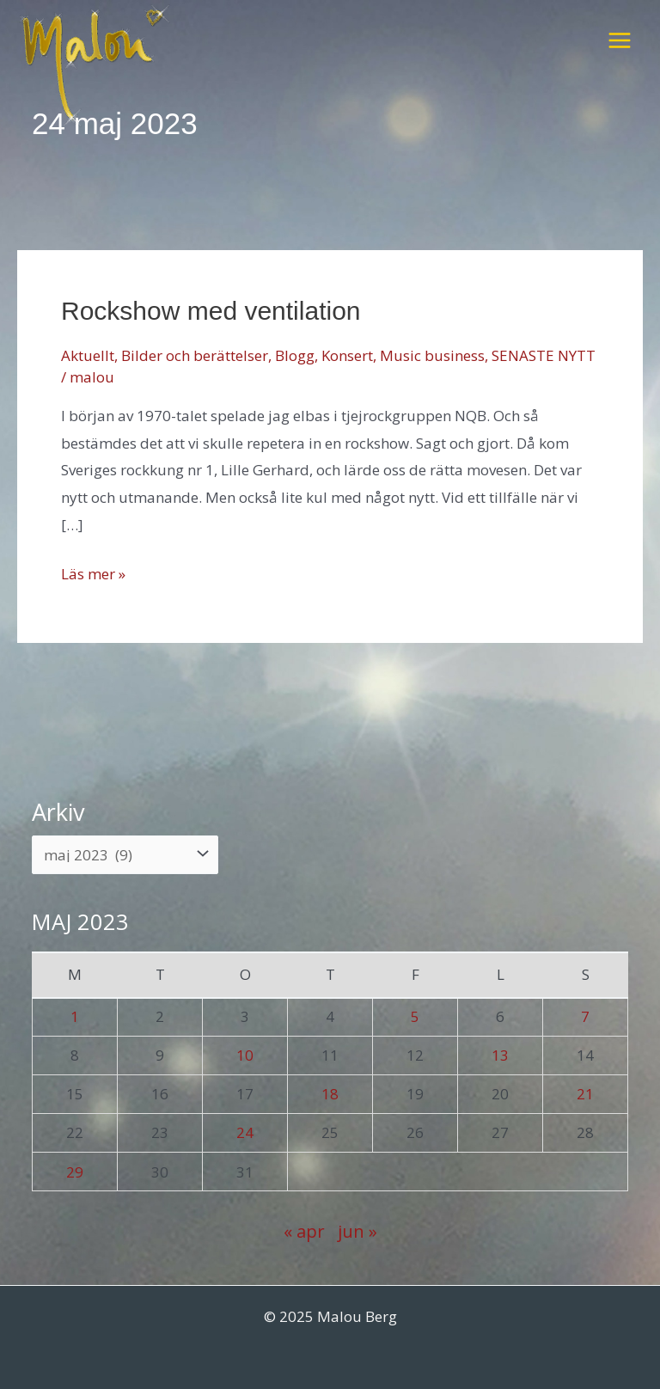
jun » (357, 1231)
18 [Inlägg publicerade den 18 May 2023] (330, 1094)
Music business (432, 355)
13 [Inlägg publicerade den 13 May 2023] (500, 1055)
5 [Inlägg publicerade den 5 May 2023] (415, 1016)
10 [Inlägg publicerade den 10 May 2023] (245, 1055)
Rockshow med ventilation (211, 311)
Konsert (347, 355)
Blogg (295, 355)
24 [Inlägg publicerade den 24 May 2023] (245, 1132)
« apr (304, 1231)
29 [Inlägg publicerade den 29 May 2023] (74, 1172)
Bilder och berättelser (194, 355)
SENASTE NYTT (544, 355)
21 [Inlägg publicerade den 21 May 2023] (585, 1094)
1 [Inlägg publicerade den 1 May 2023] (74, 1016)
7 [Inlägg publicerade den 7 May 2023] (585, 1016)
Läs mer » (93, 574)
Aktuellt (87, 355)
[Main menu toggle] (619, 40)
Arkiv (58, 812)
